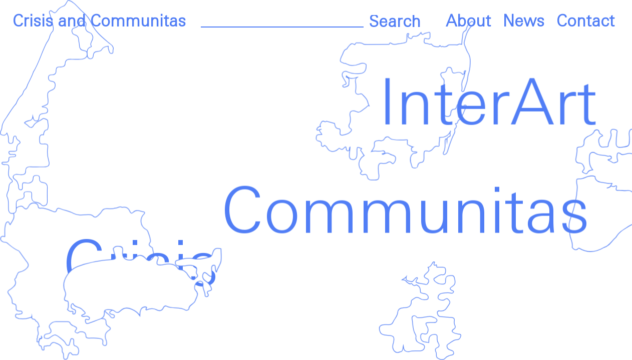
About (468, 22)
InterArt (484, 106)
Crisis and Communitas (99, 22)
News (523, 22)
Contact (585, 22)
